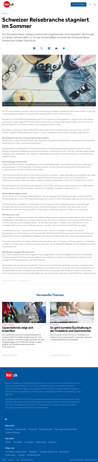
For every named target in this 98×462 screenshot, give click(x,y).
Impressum (11, 460)
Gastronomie (20, 429)
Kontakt (21, 455)
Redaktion (33, 451)
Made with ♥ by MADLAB (90, 460)
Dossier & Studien (12, 432)
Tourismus (32, 429)
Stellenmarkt (41, 442)
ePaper (8, 442)
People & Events (45, 429)
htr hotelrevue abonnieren (16, 451)
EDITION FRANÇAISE (78, 4)
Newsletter (18, 442)
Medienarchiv (10, 455)
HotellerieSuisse (33, 455)
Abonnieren (64, 451)
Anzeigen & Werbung (48, 451)
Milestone (52, 442)
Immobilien (29, 442)
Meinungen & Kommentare (65, 429)
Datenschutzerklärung (26, 460)
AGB (17, 460)
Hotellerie (9, 429)
